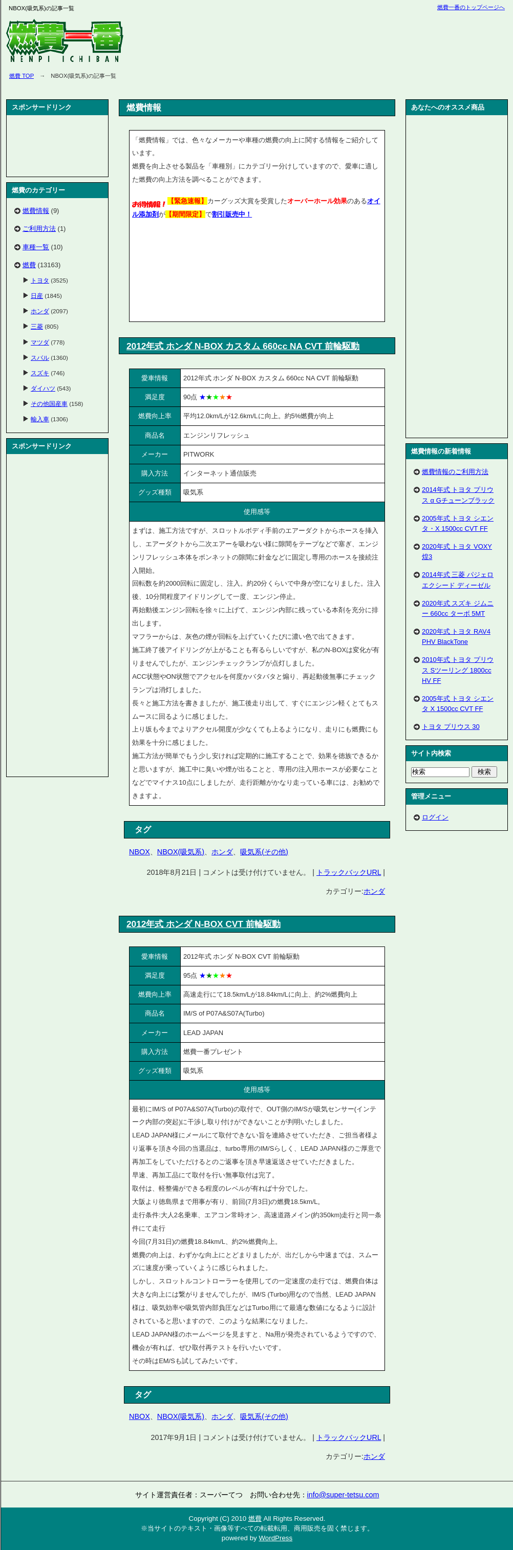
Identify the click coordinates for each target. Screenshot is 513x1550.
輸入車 (40, 419)
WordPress (275, 1538)
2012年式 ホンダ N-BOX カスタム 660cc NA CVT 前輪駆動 (242, 346)
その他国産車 (49, 403)
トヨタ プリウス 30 (451, 726)
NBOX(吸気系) (180, 852)
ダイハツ (43, 388)
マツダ (40, 342)
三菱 (37, 326)
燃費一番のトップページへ (471, 7)
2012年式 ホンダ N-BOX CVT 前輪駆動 (203, 924)
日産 (37, 295)
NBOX (139, 852)
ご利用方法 (39, 228)
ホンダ (222, 852)
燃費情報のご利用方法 (455, 472)
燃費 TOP (21, 76)
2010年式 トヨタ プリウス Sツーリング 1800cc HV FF (458, 670)
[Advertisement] (182, 272)
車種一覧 (36, 247)
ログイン (435, 817)
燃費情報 (36, 210)
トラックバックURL (348, 872)
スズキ (40, 373)
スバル (40, 357)
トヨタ (40, 280)
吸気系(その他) (264, 852)
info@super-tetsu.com (343, 1495)
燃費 (29, 265)
